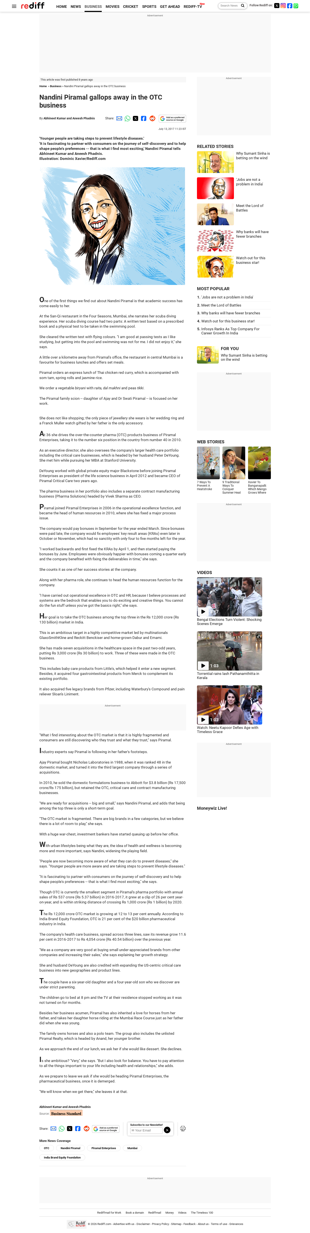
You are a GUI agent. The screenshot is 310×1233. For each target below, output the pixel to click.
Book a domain (135, 1212)
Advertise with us (123, 1224)
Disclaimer (143, 1224)
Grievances (236, 1224)
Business (56, 86)
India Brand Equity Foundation (62, 1157)
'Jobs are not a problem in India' (227, 297)
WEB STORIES (210, 441)
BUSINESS (93, 7)
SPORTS (149, 7)
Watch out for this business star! (228, 321)
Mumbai (132, 1148)
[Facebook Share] (143, 118)
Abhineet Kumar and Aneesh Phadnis (69, 118)
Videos (182, 1212)
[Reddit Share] (151, 118)
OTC (46, 1148)
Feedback (189, 1224)
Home (43, 86)
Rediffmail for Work (109, 1212)
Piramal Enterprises (104, 1148)
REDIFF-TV (193, 7)
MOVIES (112, 7)
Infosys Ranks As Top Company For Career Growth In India (230, 331)
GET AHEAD (170, 7)
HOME (61, 7)
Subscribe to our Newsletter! (146, 1124)
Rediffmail (154, 1212)
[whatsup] (296, 5)
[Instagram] (283, 5)
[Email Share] (118, 118)
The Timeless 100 (202, 1212)
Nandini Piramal (70, 1148)
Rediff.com (104, 1224)
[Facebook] (290, 5)
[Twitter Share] (135, 118)
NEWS (76, 7)
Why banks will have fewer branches (230, 313)
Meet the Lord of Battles (221, 305)
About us (203, 1224)
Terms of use (219, 1224)
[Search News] (241, 5)
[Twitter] (276, 5)
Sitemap (176, 1224)
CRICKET (130, 7)
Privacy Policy (160, 1224)
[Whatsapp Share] (127, 118)
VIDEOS (204, 572)
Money (169, 1212)
